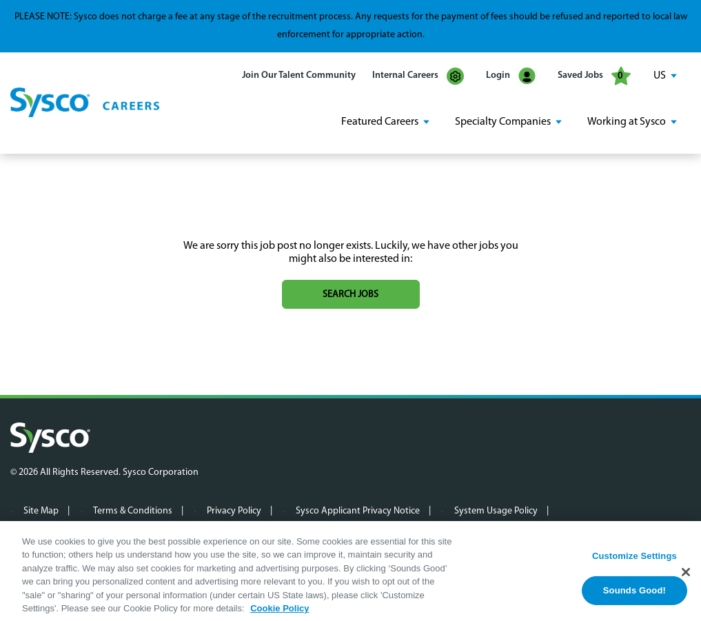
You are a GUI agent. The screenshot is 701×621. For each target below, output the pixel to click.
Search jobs (350, 294)
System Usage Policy (496, 511)
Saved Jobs (594, 75)
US (659, 75)
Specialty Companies (503, 122)
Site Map (41, 511)
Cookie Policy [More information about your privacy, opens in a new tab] (279, 612)
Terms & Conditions (132, 511)
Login (511, 76)
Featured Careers (379, 122)
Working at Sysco (626, 122)
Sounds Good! (634, 594)
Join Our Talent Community (299, 75)
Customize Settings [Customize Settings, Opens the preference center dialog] (634, 558)
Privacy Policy (234, 511)
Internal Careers (418, 76)
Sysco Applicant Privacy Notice (358, 511)
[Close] (686, 575)
